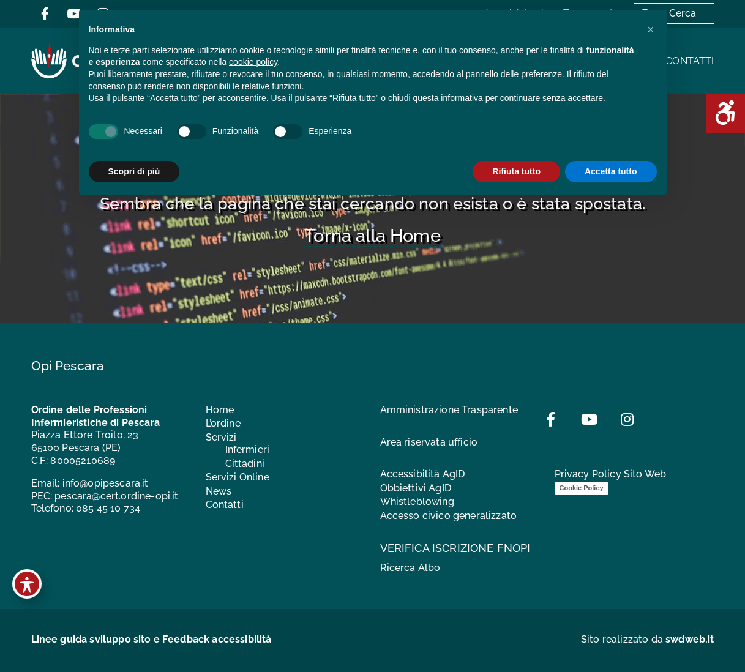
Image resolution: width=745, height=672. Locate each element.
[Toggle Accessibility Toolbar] (27, 584)
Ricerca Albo (410, 567)
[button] (651, 29)
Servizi (221, 437)
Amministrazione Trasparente (449, 410)
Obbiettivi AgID (415, 488)
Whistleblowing (417, 501)
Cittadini (244, 463)
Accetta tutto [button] (611, 171)
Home (220, 410)
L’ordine (223, 423)
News (219, 491)
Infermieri (247, 449)
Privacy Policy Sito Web (611, 474)
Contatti (689, 61)
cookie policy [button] (253, 62)
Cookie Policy (582, 487)
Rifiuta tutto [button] (516, 171)
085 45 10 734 (108, 508)
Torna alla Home (372, 235)
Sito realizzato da (647, 639)
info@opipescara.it (105, 483)
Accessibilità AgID (422, 474)
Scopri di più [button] (134, 171)
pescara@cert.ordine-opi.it (116, 496)
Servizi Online (237, 477)
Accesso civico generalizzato (448, 515)
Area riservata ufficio (429, 442)
